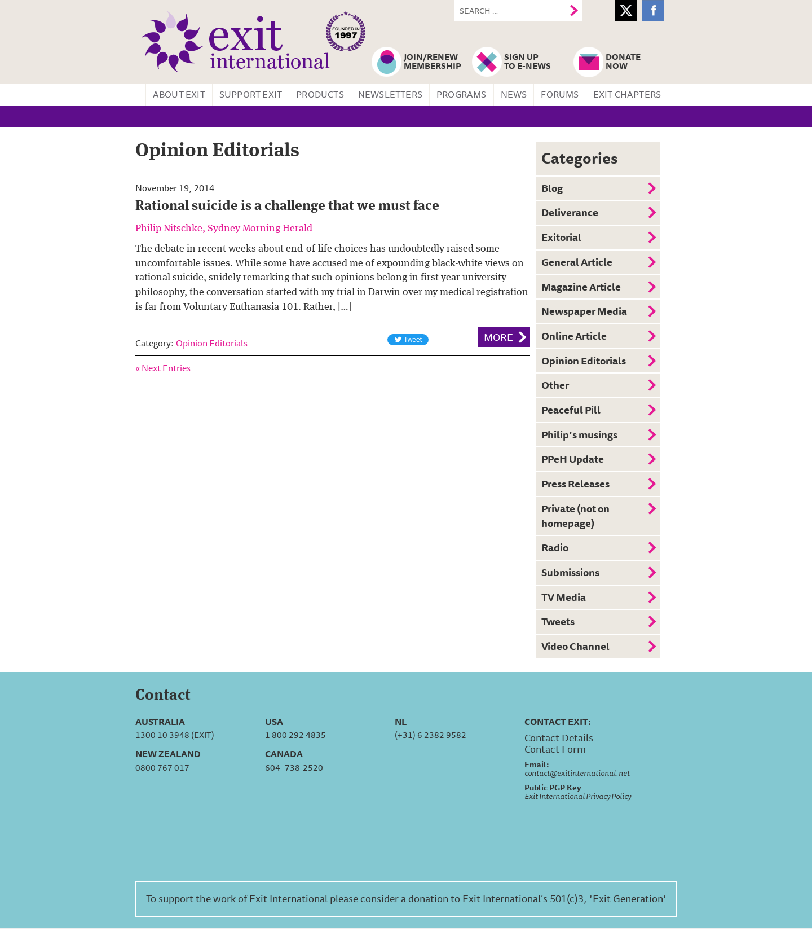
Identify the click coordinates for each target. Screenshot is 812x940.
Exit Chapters (627, 94)
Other (555, 385)
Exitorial (561, 237)
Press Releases (575, 483)
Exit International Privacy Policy (577, 796)
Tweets (558, 621)
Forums (560, 94)
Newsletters (390, 94)
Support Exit (250, 94)
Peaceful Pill (571, 410)
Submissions (570, 572)
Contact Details (558, 737)
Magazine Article (581, 287)
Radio (554, 547)
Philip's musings (579, 434)
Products (320, 94)
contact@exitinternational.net (577, 773)
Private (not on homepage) (575, 515)
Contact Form (555, 749)
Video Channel (575, 646)
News (514, 94)
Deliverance (569, 212)
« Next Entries (163, 368)
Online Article (574, 336)
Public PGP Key (552, 787)
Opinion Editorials (212, 343)
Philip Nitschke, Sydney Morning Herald (223, 228)
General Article (576, 262)
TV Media (563, 597)
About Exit (179, 94)
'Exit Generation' (628, 898)
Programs (461, 94)
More (498, 337)
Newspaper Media (584, 311)
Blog (552, 188)
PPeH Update (572, 459)
